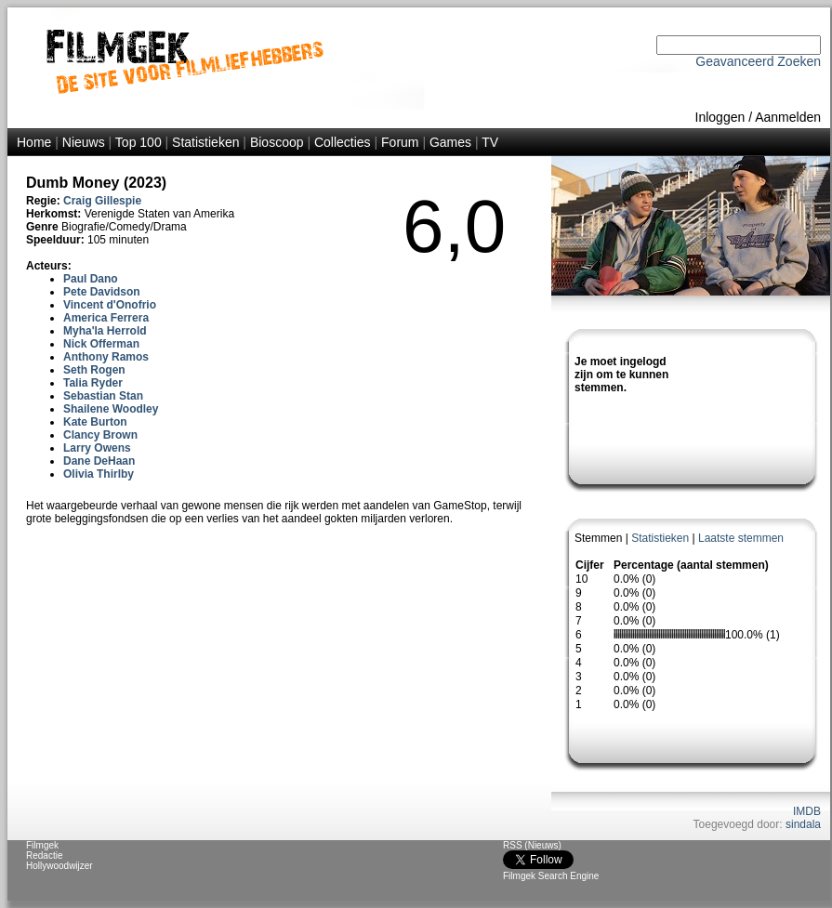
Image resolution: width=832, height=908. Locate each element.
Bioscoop (277, 142)
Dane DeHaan (99, 460)
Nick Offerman (101, 343)
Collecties (342, 142)
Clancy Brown (100, 434)
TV (490, 142)
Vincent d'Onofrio (109, 304)
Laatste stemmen (741, 538)
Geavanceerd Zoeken (758, 61)
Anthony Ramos (106, 356)
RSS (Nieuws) (532, 845)
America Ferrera (106, 317)
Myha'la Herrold (105, 330)
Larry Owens (97, 447)
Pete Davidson (101, 291)
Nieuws (83, 142)
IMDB (807, 811)
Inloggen (720, 117)
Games (450, 142)
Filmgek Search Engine (551, 876)
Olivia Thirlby (98, 473)
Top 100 (138, 142)
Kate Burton (95, 421)
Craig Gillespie (102, 200)
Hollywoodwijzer (59, 866)
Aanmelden (788, 117)
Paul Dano (90, 278)
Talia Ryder (93, 382)
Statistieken (205, 142)
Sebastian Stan (103, 395)
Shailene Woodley (110, 408)
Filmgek (42, 845)
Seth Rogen (94, 369)
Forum (399, 142)
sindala (803, 824)
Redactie (44, 855)
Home (34, 142)
